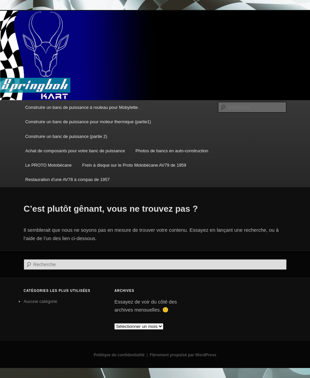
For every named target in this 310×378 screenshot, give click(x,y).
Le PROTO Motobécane (48, 165)
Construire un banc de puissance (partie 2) (66, 136)
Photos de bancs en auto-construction (172, 150)
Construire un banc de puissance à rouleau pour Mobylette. (82, 107)
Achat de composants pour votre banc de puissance (75, 150)
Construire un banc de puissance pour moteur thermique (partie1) (88, 121)
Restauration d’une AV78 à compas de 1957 (67, 179)
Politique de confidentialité (119, 355)
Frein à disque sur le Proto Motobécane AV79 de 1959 (134, 165)
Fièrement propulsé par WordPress (183, 355)
